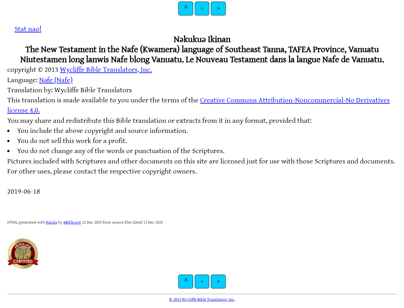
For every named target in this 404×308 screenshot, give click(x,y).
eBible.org (72, 222)
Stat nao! (28, 29)
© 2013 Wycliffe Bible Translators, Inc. (202, 299)
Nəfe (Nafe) (56, 80)
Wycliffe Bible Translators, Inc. (106, 70)
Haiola (51, 222)
